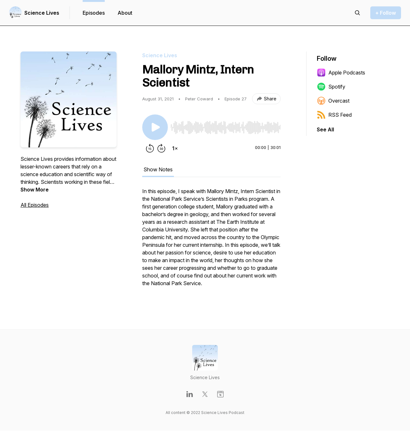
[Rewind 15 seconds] (149, 148)
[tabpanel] (211, 240)
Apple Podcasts (341, 72)
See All (325, 129)
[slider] (225, 127)
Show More (34, 189)
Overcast (333, 100)
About (125, 13)
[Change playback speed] (174, 148)
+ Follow (385, 13)
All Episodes (34, 205)
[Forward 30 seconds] (161, 148)
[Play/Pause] (155, 127)
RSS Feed (334, 114)
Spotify (331, 86)
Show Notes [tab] (158, 169)
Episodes (94, 13)
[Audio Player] (225, 125)
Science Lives (41, 13)
